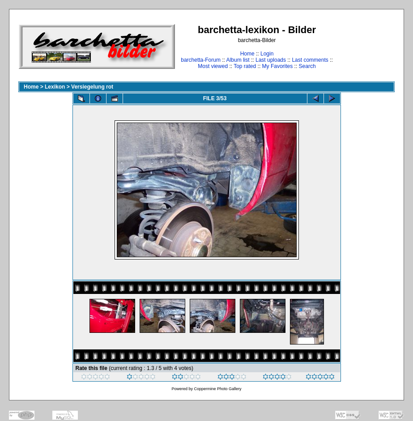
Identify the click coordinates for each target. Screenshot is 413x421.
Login (266, 54)
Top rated (245, 66)
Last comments (310, 60)
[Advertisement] (367, 46)
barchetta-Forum (201, 60)
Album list (238, 60)
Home (247, 54)
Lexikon (55, 87)
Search (307, 66)
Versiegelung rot (92, 87)
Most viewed (213, 66)
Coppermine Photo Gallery (217, 389)
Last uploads (270, 60)
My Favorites (277, 66)
